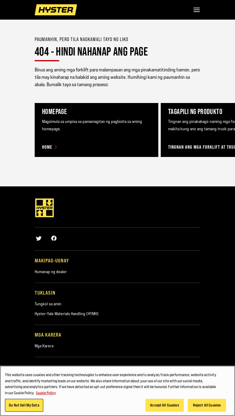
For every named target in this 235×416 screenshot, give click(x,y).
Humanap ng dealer (51, 271)
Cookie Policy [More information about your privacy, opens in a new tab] (46, 396)
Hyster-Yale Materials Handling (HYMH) (66, 313)
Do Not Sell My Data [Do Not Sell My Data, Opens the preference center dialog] (24, 408)
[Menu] (196, 9)
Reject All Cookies (207, 408)
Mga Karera (44, 345)
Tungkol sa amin (48, 303)
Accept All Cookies (164, 408)
